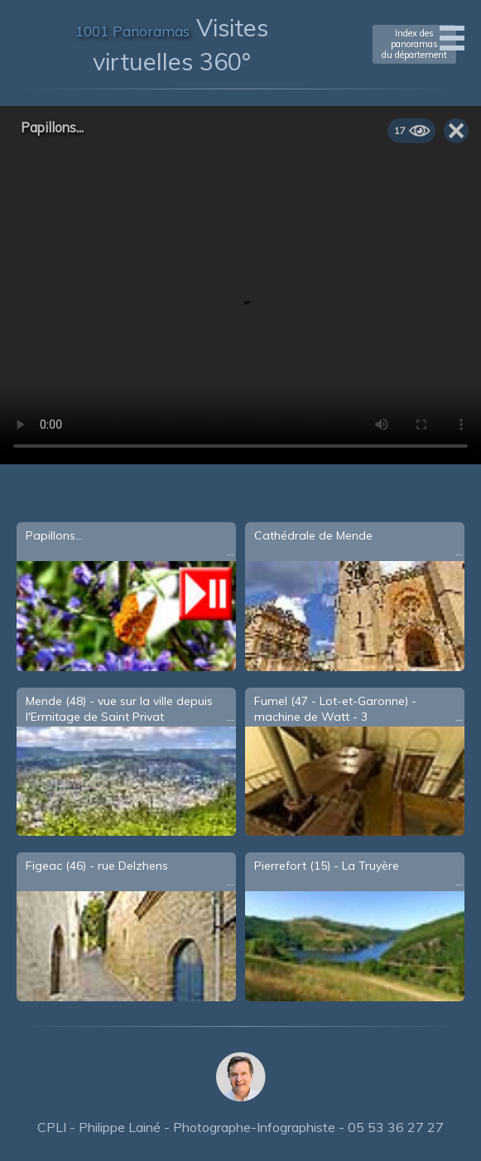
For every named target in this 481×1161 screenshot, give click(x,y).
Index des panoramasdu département (414, 43)
